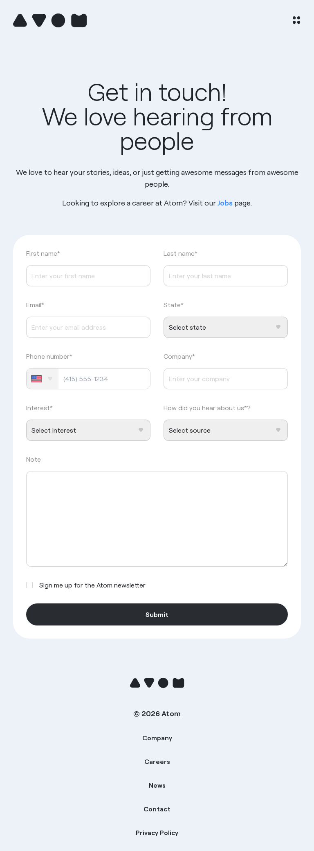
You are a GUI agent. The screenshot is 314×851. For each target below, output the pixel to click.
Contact (157, 809)
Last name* (180, 253)
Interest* (39, 408)
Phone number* (49, 356)
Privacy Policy (157, 833)
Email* (35, 305)
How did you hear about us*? (207, 408)
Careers (157, 761)
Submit (157, 614)
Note (33, 459)
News (157, 785)
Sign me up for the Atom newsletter (92, 585)
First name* (43, 253)
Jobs (225, 203)
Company (157, 738)
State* (174, 305)
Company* (179, 356)
